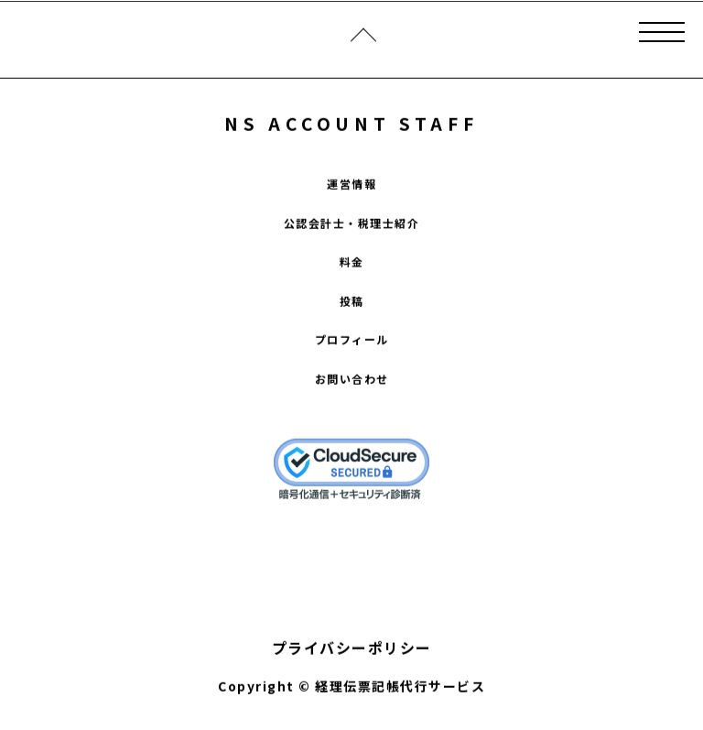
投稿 (352, 302)
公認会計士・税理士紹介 (352, 224)
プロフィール (352, 340)
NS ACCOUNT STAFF (351, 124)
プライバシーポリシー (352, 648)
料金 (352, 262)
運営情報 (351, 184)
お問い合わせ (352, 379)
